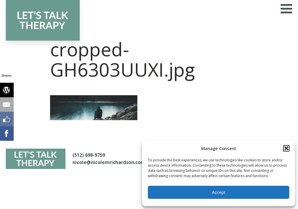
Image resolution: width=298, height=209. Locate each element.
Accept (218, 192)
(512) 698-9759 (88, 155)
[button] (286, 148)
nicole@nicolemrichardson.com (108, 162)
